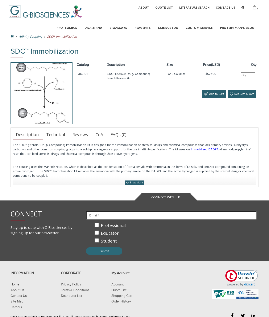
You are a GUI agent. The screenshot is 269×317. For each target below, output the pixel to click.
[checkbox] (171, 233)
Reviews (80, 134)
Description (27, 134)
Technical (55, 134)
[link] (241, 277)
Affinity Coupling (30, 36)
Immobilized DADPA (205, 149)
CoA (99, 134)
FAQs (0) (119, 134)
